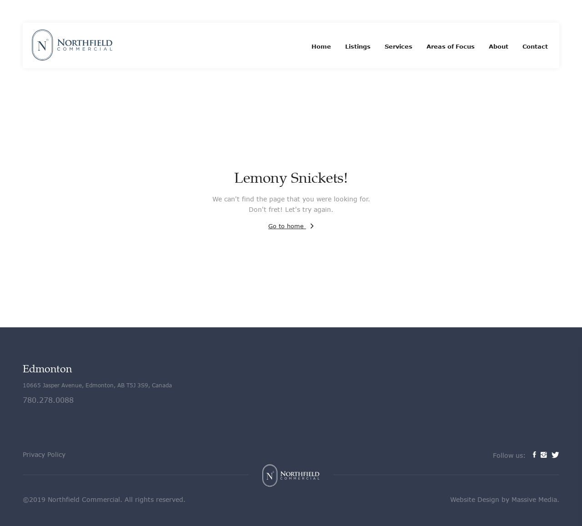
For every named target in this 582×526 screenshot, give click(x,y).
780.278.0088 (48, 400)
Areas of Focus (450, 46)
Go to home (291, 226)
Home (321, 46)
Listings (358, 46)
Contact (535, 46)
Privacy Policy (44, 454)
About (498, 46)
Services (398, 46)
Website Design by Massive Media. (504, 499)
